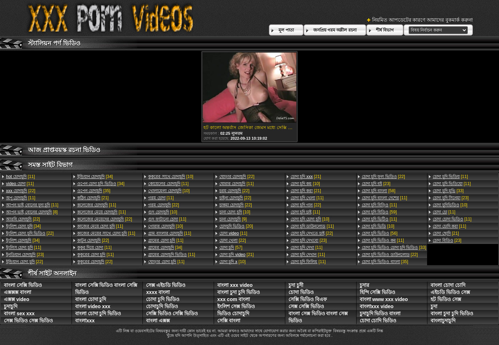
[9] (233, 219)
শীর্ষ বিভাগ (385, 30)
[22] (20, 190)
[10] (170, 176)
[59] (379, 212)
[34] (23, 226)
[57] (230, 247)
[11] (20, 176)
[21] (93, 197)
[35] (94, 190)
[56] (380, 233)
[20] (236, 226)
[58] (379, 190)
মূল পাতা (286, 30)
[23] (25, 254)
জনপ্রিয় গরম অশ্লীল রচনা (335, 30)
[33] (394, 247)
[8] (32, 212)
